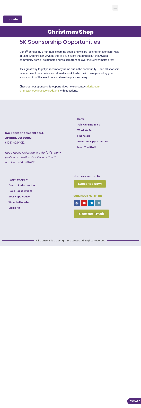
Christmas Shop (71, 32)
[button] (115, 8)
